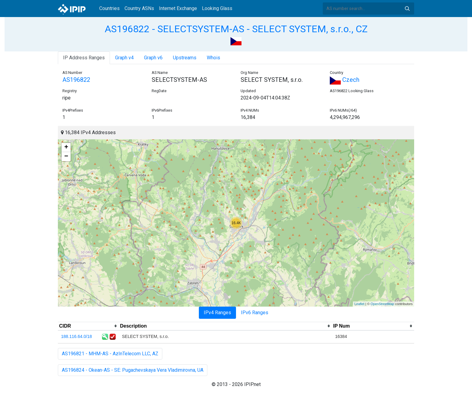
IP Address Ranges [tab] (84, 58)
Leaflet (359, 304)
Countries (109, 8)
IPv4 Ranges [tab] (217, 312)
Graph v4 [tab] (124, 58)
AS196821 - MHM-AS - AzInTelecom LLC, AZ (110, 353)
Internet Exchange (178, 8)
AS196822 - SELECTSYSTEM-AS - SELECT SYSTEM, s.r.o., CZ (236, 29)
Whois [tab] (213, 58)
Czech (344, 79)
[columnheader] (88, 326)
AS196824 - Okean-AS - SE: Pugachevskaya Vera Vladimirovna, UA (132, 370)
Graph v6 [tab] (153, 58)
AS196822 (76, 79)
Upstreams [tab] (184, 58)
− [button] (66, 156)
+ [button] (66, 147)
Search (407, 8)
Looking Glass (217, 8)
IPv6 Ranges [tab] (254, 312)
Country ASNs (139, 8)
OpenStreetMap (382, 304)
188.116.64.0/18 (76, 336)
